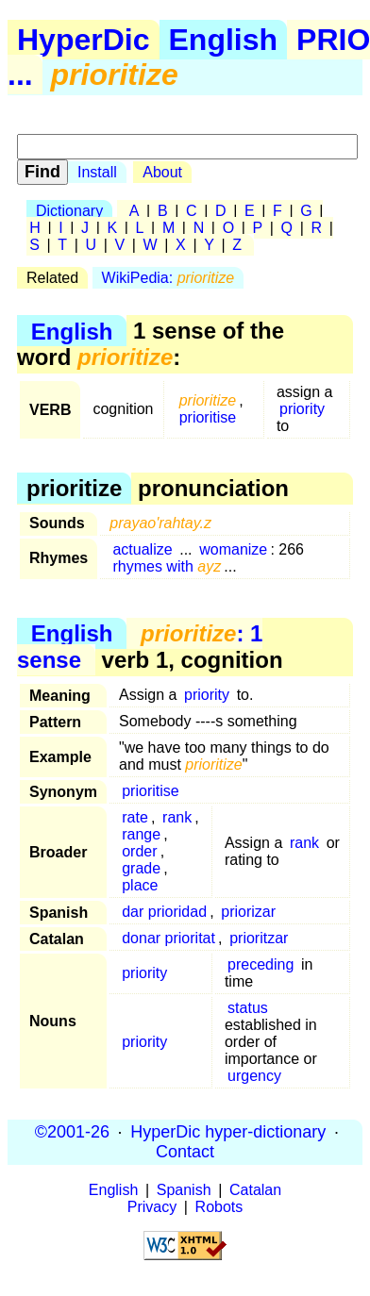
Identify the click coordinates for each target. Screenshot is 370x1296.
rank (177, 817)
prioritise (207, 417)
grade (141, 868)
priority (302, 409)
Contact (185, 1151)
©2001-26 (72, 1131)
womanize (233, 549)
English (223, 40)
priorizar (248, 912)
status (247, 1008)
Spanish (184, 1190)
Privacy (152, 1207)
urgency (254, 1076)
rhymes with (166, 566)
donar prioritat (168, 938)
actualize (142, 549)
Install (97, 172)
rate (135, 817)
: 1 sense (139, 647)
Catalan (255, 1190)
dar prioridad (164, 912)
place (140, 885)
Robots (219, 1207)
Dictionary (69, 211)
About (162, 172)
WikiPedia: (168, 278)
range (141, 834)
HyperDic (83, 40)
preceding (260, 964)
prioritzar (258, 938)
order (139, 851)
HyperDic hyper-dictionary (228, 1131)
